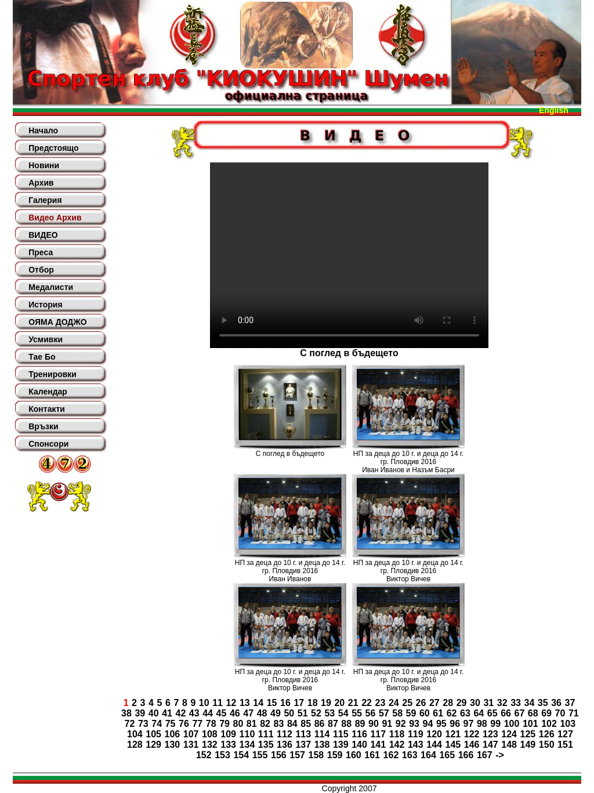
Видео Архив (54, 217)
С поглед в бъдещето (290, 454)
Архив (40, 182)
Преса (40, 252)
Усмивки (45, 339)
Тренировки (52, 374)
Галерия (44, 200)
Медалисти (50, 287)
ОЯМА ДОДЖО (57, 322)
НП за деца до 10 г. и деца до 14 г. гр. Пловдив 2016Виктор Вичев (408, 571)
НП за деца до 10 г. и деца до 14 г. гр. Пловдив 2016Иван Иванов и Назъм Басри (408, 462)
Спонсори (48, 443)
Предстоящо (53, 148)
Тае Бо (41, 356)
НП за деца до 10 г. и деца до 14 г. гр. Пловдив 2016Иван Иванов (290, 571)
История (45, 304)
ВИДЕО (42, 235)
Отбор (41, 269)
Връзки (43, 426)
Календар (47, 391)
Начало (43, 130)
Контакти (46, 409)
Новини (43, 165)
